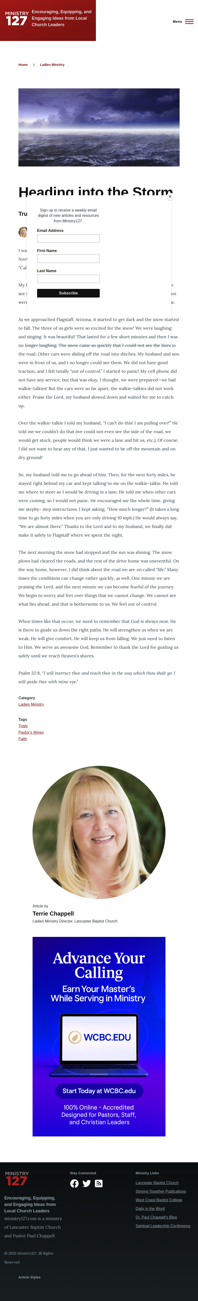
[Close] (170, 196)
